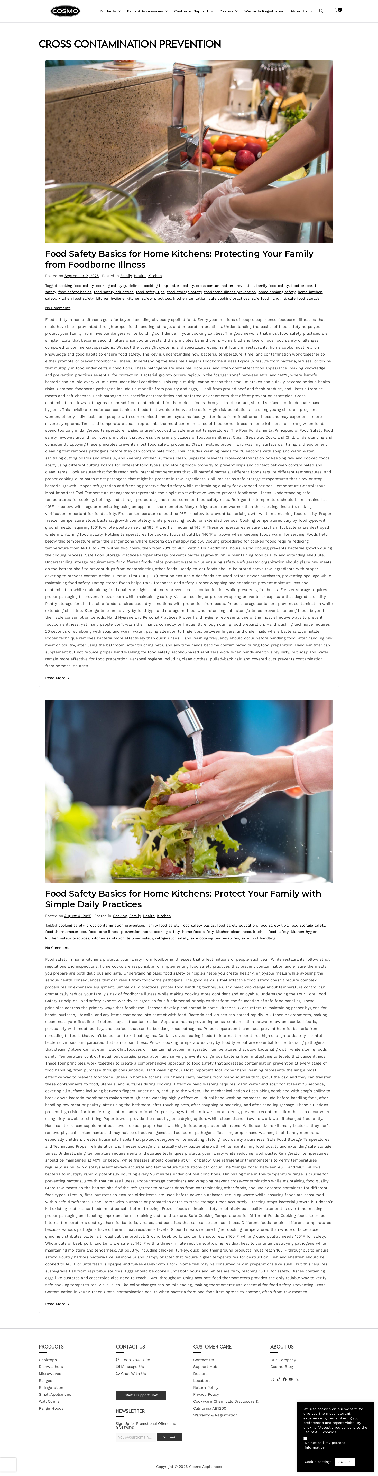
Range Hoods (51, 1408)
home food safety (198, 932)
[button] (118, 11)
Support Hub (205, 1366)
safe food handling (269, 298)
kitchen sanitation (189, 298)
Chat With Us (133, 1373)
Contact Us (203, 1359)
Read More (57, 678)
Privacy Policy (206, 1394)
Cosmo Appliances (205, 1466)
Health (140, 276)
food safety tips (150, 292)
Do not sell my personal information (325, 1445)
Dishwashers (51, 1366)
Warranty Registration (264, 11)
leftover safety (140, 938)
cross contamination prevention (225, 285)
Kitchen (155, 276)
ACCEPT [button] (345, 1462)
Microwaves (50, 1373)
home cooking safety (277, 292)
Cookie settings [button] (318, 1462)
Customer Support (194, 11)
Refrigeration (51, 1387)
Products (110, 11)
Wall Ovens (49, 1401)
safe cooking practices (229, 298)
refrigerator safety (171, 938)
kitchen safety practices (149, 298)
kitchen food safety (76, 298)
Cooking (120, 916)
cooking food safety (76, 285)
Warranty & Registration (215, 1415)
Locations (202, 1380)
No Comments (58, 308)
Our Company (283, 1359)
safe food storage (304, 298)
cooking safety (71, 925)
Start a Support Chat (141, 1395)
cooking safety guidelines (119, 285)
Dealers (229, 11)
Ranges (45, 1380)
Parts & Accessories (147, 11)
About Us (301, 11)
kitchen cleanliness (233, 932)
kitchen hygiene (110, 298)
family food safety (272, 285)
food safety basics (74, 292)
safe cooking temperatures (214, 938)
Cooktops (48, 1359)
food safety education (114, 292)
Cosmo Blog (281, 1366)
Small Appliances (55, 1394)
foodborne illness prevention (230, 292)
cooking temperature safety (169, 285)
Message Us (132, 1366)
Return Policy (206, 1387)
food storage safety (184, 292)
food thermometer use (65, 932)
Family (126, 276)
